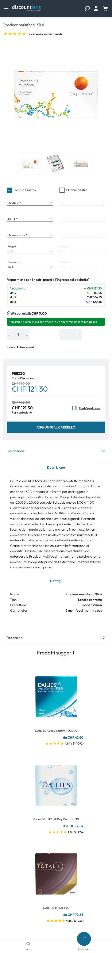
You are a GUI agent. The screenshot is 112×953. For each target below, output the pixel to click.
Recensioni (56, 637)
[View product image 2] (55, 163)
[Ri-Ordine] (84, 939)
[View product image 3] (80, 163)
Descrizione (56, 451)
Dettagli (56, 581)
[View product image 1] (30, 163)
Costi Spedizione (86, 408)
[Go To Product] (56, 694)
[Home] (28, 944)
